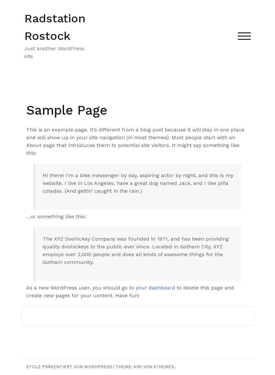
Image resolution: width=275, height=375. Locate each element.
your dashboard (155, 288)
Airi (137, 366)
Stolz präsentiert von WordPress (69, 366)
